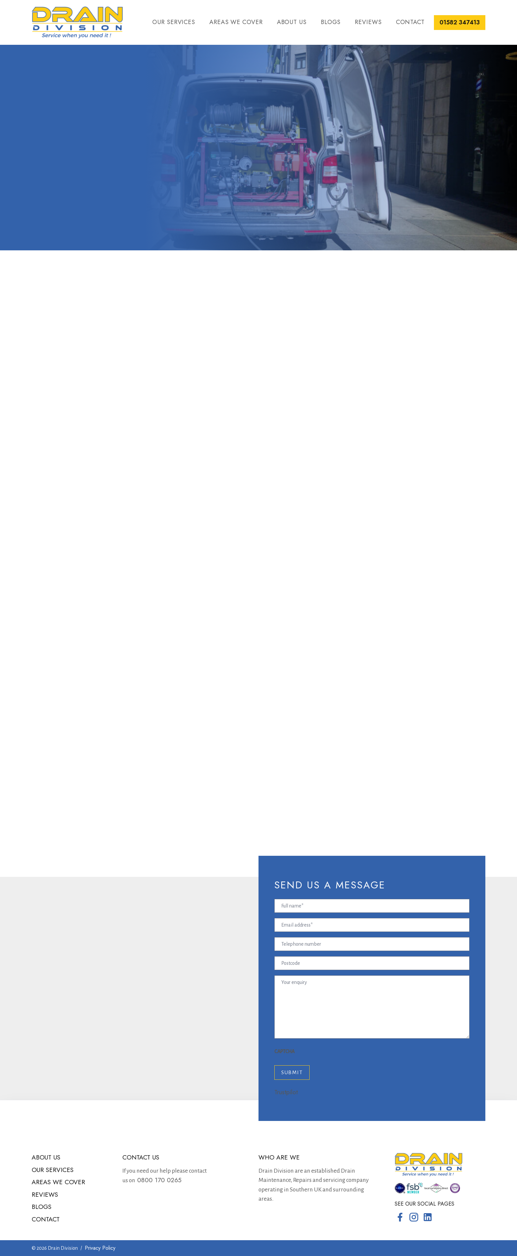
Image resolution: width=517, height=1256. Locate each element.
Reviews (368, 22)
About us (292, 22)
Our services (173, 22)
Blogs (331, 22)
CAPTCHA (284, 1051)
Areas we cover (236, 22)
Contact (410, 22)
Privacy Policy (100, 1248)
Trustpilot (286, 1092)
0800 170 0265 (158, 1180)
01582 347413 (460, 22)
